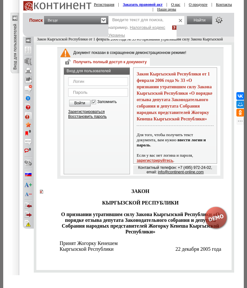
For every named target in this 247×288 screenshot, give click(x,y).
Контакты (224, 4)
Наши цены (166, 9)
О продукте (198, 4)
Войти (79, 103)
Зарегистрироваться (86, 111)
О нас (175, 4)
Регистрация (104, 4)
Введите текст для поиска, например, (136, 27)
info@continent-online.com (181, 172)
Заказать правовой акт (143, 4)
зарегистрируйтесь (155, 160)
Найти (200, 20)
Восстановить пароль (87, 116)
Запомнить (107, 102)
